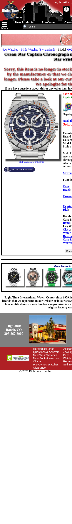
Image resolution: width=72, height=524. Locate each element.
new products (24, 22)
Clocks (37, 361)
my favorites (62, 2)
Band (66, 222)
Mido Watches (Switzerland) (38, 49)
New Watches (10, 49)
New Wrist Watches (45, 355)
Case (66, 186)
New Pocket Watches (46, 358)
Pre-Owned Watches (46, 364)
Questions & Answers (46, 351)
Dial (65, 209)
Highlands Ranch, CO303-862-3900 (13, 330)
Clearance (39, 367)
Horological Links (43, 348)
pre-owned (49, 22)
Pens (66, 355)
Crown (67, 196)
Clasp (66, 229)
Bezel (66, 189)
